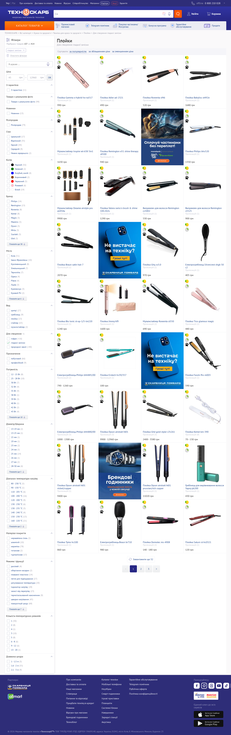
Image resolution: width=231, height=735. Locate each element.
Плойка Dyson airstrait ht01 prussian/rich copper (157, 487)
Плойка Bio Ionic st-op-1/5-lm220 (74, 321)
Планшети (107, 703)
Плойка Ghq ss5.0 (152, 264)
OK (49, 77)
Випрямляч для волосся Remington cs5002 (161, 209)
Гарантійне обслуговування (143, 679)
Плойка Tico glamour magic (199, 321)
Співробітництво (80, 3)
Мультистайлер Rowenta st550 (158, 321)
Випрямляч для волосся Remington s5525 (203, 209)
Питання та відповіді (77, 698)
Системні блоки (110, 707)
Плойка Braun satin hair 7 (70, 264)
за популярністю (78, 51)
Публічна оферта (138, 688)
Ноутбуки (106, 688)
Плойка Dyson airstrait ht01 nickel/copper (71, 487)
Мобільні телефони (112, 684)
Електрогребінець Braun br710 (116, 542)
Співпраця (71, 693)
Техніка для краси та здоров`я (67, 33)
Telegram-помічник (139, 684)
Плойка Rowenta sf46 (154, 97)
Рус (14, 3)
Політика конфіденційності (143, 693)
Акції (114, 3)
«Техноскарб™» (47, 731)
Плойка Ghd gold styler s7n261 (159, 431)
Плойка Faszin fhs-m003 (198, 375)
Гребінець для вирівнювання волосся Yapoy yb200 (204, 487)
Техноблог (71, 722)
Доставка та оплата (43, 3)
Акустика (106, 722)
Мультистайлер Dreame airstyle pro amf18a (75, 209)
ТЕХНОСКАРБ (11, 33)
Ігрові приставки (110, 698)
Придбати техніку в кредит (80, 703)
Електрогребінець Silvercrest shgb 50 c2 (204, 266)
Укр (8, 3)
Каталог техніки (110, 679)
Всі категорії (25, 33)
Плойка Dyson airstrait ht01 (114, 431)
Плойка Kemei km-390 (197, 431)
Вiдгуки (67, 3)
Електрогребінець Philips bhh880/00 (76, 431)
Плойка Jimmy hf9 (109, 321)
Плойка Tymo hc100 (67, 542)
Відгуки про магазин (76, 712)
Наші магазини (74, 688)
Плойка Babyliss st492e (197, 97)
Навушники (108, 712)
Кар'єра (104, 3)
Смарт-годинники (111, 693)
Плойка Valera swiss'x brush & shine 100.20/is (118, 209)
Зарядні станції (109, 717)
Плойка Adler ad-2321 (111, 97)
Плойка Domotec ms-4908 (156, 542)
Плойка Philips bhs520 (197, 151)
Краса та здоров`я (42, 33)
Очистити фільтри (18, 55)
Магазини (94, 3)
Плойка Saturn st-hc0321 (198, 542)
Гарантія (123, 3)
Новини (58, 3)
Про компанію (73, 679)
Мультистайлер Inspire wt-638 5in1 (75, 151)
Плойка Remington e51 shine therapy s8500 (119, 153)
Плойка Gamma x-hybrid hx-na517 (75, 97)
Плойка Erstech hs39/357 (113, 375)
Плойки (87, 33)
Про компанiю (26, 3)
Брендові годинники (77, 717)
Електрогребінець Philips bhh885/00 (76, 375)
